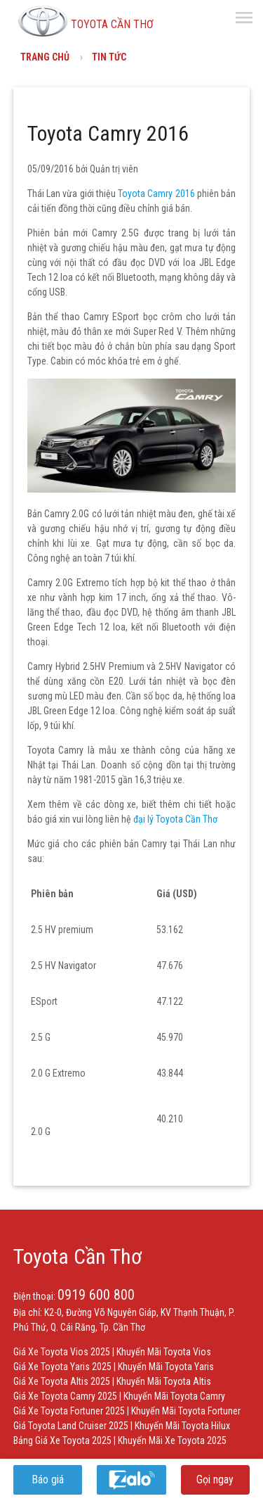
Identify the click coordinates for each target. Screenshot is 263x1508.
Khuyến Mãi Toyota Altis (163, 1381)
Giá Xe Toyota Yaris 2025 (62, 1366)
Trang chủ (44, 57)
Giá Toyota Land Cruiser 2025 (70, 1425)
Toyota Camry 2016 (156, 193)
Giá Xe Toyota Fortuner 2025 (69, 1411)
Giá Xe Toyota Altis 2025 (61, 1381)
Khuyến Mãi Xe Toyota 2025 (172, 1440)
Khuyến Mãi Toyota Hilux (182, 1425)
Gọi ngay (215, 1479)
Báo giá (48, 1479)
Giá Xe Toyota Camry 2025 (65, 1396)
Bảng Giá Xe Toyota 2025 (62, 1440)
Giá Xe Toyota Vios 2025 (61, 1351)
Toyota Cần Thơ (77, 1256)
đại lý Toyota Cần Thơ (176, 819)
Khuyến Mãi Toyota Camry (174, 1396)
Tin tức (109, 57)
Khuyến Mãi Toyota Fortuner (186, 1411)
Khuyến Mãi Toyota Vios (163, 1351)
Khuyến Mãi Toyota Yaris (166, 1366)
